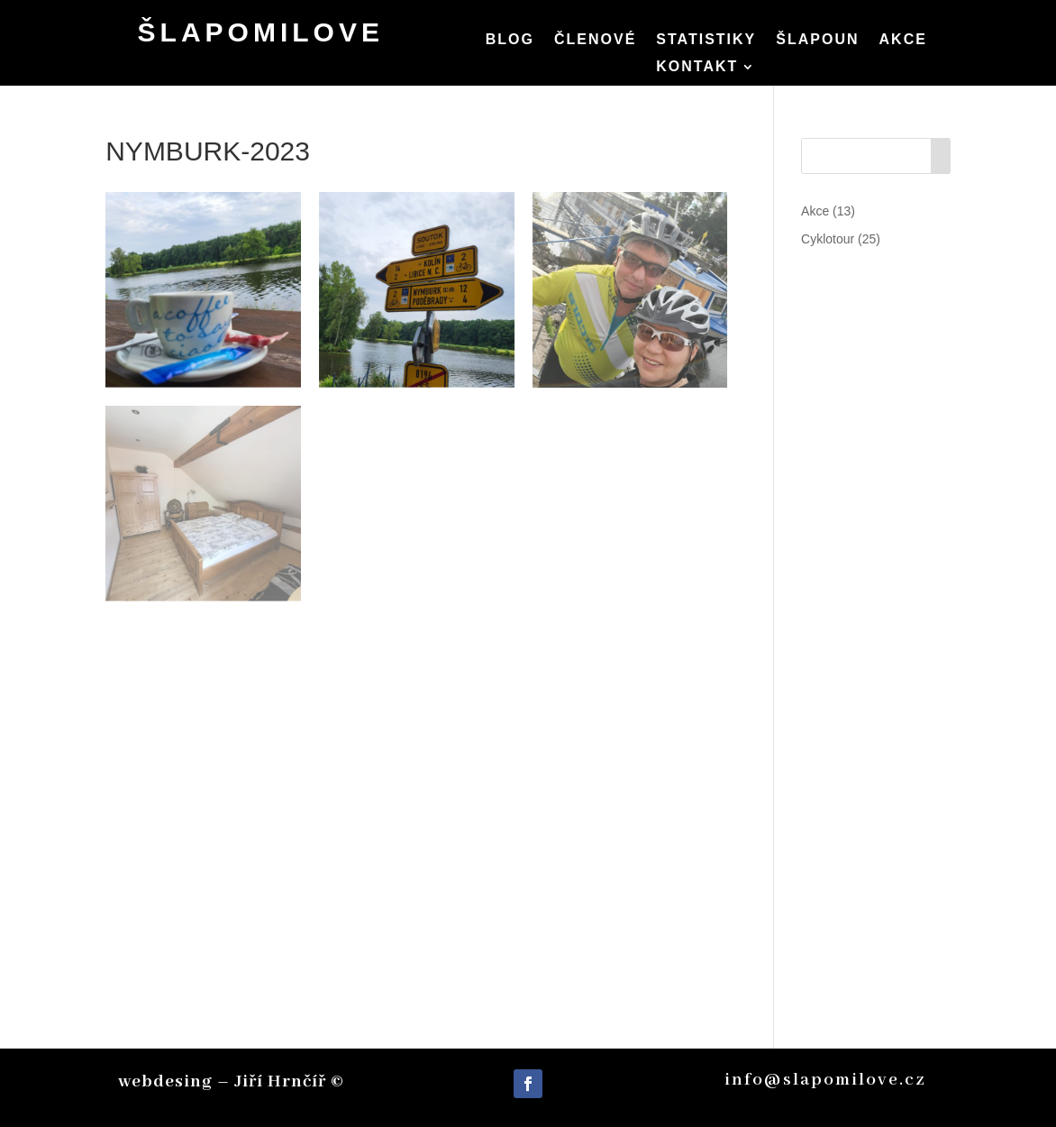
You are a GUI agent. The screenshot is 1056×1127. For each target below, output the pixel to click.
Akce (903, 40)
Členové (595, 40)
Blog (510, 40)
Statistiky (706, 40)
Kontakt (697, 67)
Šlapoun (817, 40)
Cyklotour (827, 239)
